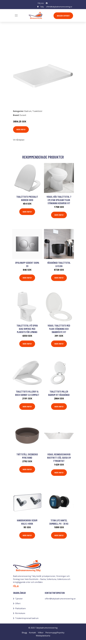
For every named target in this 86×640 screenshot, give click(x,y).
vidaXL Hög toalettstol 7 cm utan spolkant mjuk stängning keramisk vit (59, 200)
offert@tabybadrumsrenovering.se (59, 7)
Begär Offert (63, 15)
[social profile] (46, 3)
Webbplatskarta (43, 635)
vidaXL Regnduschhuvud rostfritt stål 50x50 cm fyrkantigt (59, 457)
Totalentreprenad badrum (26, 618)
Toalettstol (30, 38)
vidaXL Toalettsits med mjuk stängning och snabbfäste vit (59, 328)
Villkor (41, 632)
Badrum (19, 38)
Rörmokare (20, 613)
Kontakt (32, 632)
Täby (42, 7)
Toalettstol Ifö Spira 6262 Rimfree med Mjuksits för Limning (27, 328)
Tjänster (19, 598)
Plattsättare (20, 608)
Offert (17, 603)
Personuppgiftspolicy (54, 632)
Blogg (24, 632)
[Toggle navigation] (16, 15)
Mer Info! (20, 129)
